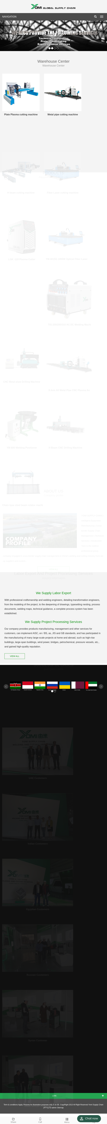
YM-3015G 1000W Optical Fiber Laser (66, 258)
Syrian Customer (37, 1039)
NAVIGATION (9, 16)
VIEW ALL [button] (53, 569)
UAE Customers (38, 777)
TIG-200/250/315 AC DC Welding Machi (69, 324)
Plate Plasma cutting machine (21, 114)
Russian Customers (38, 974)
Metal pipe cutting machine (63, 114)
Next (103, 35)
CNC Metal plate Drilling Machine (21, 381)
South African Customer (37, 1105)
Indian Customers (38, 843)
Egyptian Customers (37, 908)
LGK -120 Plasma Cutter (21, 258)
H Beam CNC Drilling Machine (65, 447)
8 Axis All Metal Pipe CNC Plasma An (69, 389)
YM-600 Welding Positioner (22, 447)
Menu (66, 1120)
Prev (3, 35)
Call (40, 1120)
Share (13, 1120)
